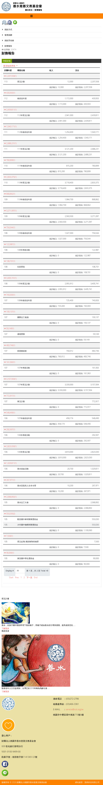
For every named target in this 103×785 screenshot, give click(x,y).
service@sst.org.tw (74, 709)
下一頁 (29, 577)
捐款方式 (8, 29)
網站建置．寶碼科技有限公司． (88, 782)
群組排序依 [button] (9, 66)
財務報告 (8, 46)
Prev (17, 577)
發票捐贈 (8, 35)
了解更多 (5, 628)
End (35, 577)
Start (11, 577)
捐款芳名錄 (9, 40)
